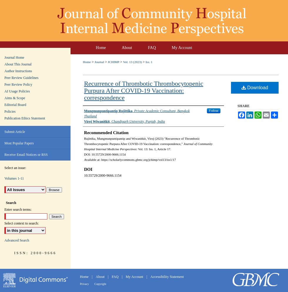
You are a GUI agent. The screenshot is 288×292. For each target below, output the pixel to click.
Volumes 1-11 (14, 178)
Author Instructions (18, 71)
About (101, 277)
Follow (213, 110)
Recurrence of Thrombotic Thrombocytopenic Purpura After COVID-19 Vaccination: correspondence (143, 90)
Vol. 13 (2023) (132, 62)
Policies (10, 111)
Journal (99, 62)
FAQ (115, 277)
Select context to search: (21, 223)
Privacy (85, 284)
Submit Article (14, 132)
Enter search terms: (18, 209)
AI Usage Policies (17, 91)
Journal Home (14, 57)
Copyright (100, 284)
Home (87, 62)
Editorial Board (15, 105)
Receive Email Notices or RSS (26, 155)
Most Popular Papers (19, 143)
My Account (135, 277)
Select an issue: (15, 168)
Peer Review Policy (18, 84)
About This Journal (17, 64)
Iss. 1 (148, 62)
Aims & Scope (14, 98)
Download (255, 87)
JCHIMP (113, 62)
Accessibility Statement (167, 277)
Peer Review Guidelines (21, 78)
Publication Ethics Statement (24, 118)
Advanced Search (16, 240)
